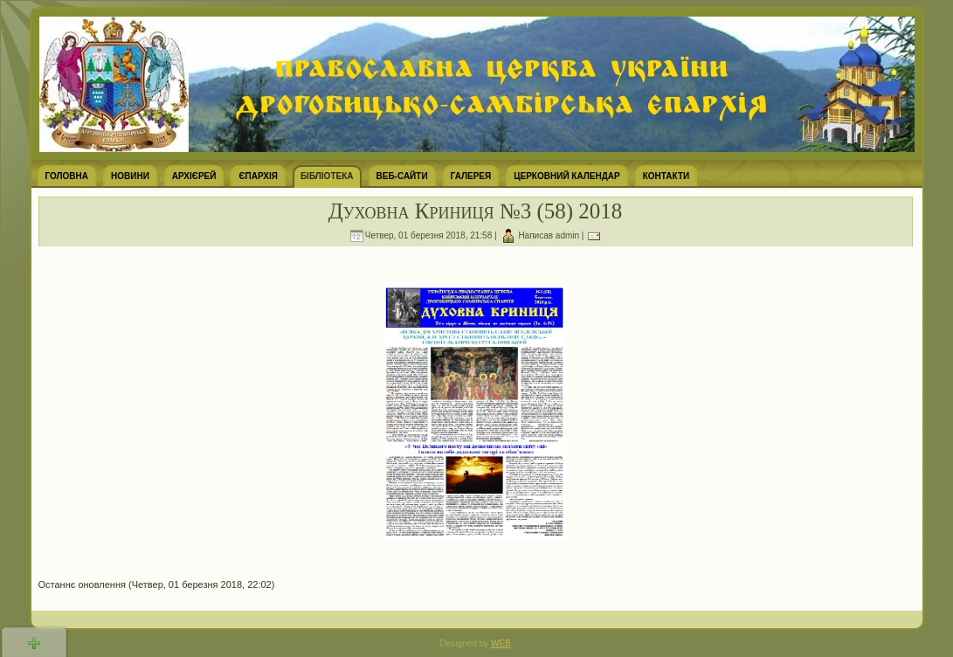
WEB (501, 643)
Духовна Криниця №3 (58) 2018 (475, 211)
